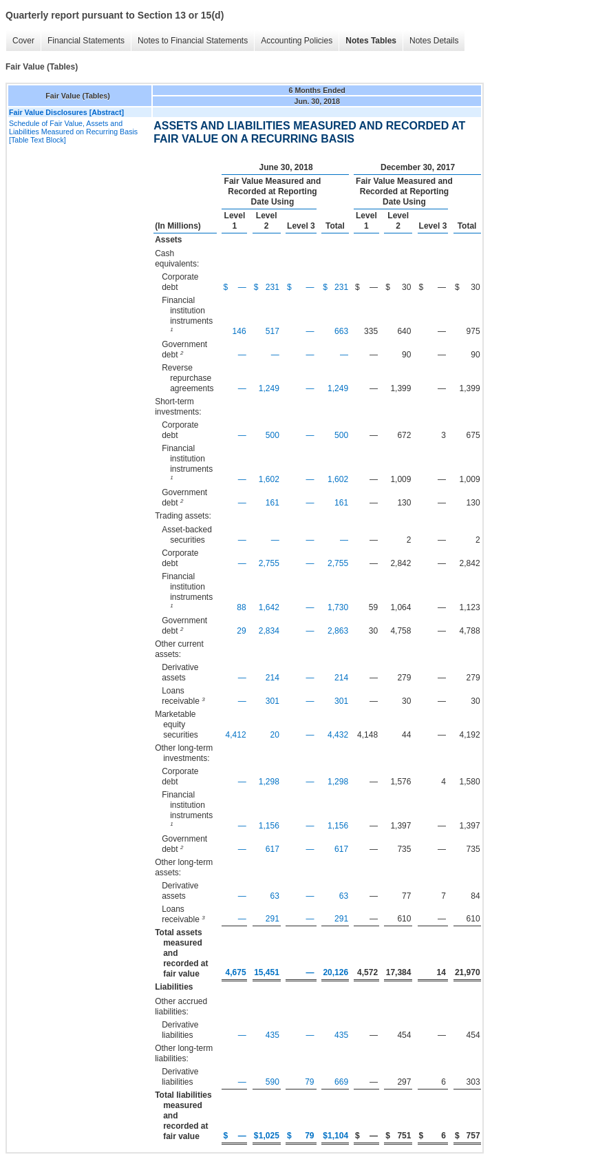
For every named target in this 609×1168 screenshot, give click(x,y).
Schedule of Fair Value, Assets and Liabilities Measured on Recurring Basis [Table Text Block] (73, 131)
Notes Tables (370, 40)
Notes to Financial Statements (193, 40)
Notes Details (433, 40)
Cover (23, 40)
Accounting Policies (296, 40)
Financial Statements (86, 40)
